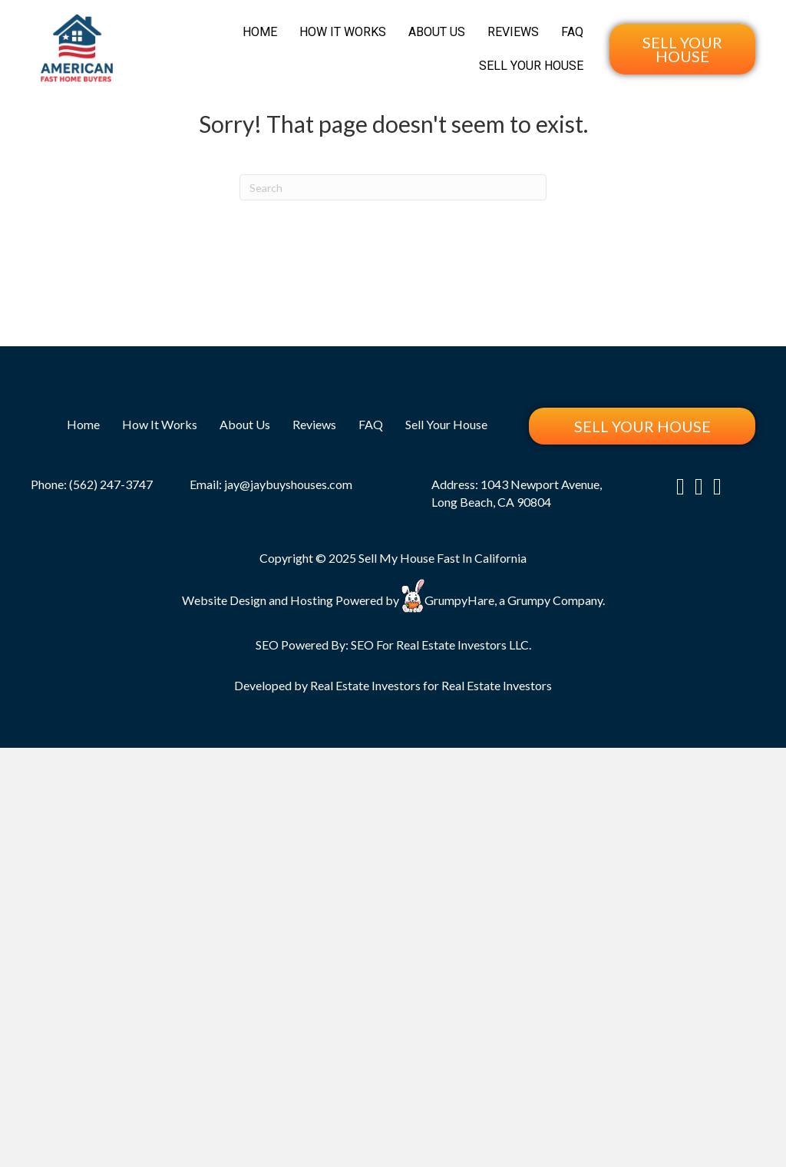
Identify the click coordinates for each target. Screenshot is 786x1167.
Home (260, 32)
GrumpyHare (459, 599)
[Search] (393, 187)
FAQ (572, 32)
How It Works (342, 32)
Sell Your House (531, 65)
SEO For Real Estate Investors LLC (440, 644)
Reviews (513, 32)
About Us (436, 32)
